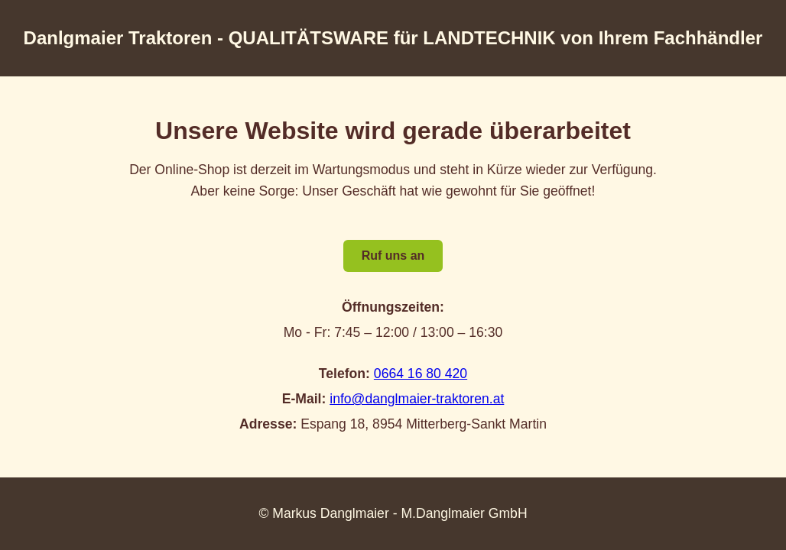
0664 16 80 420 (420, 373)
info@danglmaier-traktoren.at (417, 398)
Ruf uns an (393, 255)
